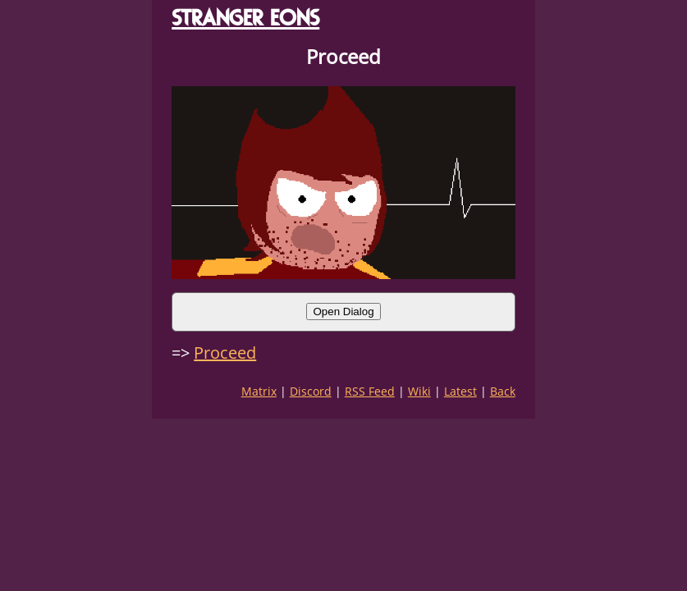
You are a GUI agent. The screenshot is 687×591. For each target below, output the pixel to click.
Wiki (419, 391)
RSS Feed (370, 391)
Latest (460, 391)
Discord (311, 391)
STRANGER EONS (245, 17)
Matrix (259, 391)
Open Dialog (343, 311)
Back (502, 391)
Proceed (225, 352)
